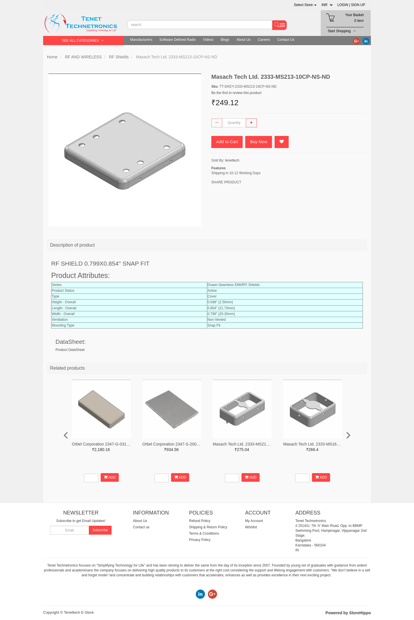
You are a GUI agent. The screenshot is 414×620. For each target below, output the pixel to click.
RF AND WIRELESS (83, 57)
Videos (208, 40)
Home (52, 57)
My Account (254, 521)
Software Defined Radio (177, 40)
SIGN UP (358, 5)
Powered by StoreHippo (348, 613)
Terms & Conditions (204, 533)
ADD (110, 477)
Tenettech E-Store (79, 612)
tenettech (232, 160)
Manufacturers (141, 40)
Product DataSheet (70, 350)
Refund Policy (199, 521)
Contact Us (285, 40)
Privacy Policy (200, 540)
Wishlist (251, 527)
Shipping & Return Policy (208, 527)
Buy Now (258, 141)
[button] (305, 5)
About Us (243, 40)
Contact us (141, 527)
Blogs (225, 40)
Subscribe (100, 530)
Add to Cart (227, 141)
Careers (264, 40)
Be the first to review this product (236, 93)
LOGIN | (344, 5)
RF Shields (119, 57)
